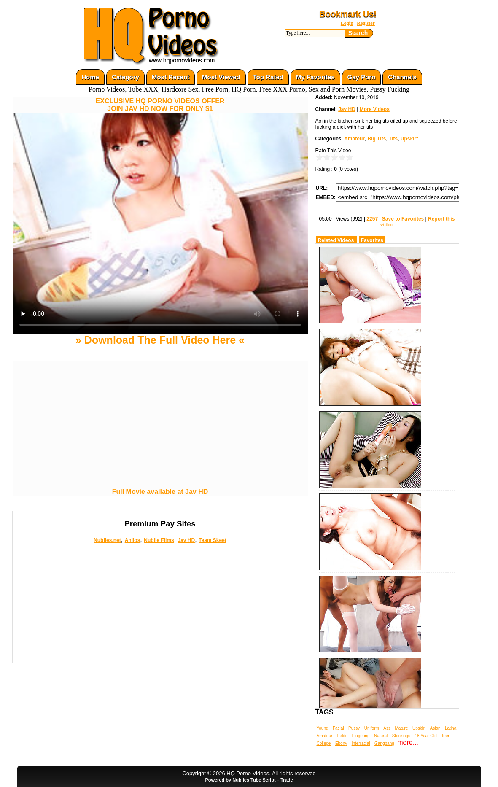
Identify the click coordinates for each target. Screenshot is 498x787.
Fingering (361, 735)
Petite (342, 735)
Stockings (401, 735)
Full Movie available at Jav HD (160, 491)
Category (125, 77)
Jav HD (186, 540)
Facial (338, 728)
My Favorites (315, 77)
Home (90, 77)
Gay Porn (361, 77)
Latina (450, 728)
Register (366, 23)
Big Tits (377, 139)
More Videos (375, 109)
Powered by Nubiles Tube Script (240, 779)
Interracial (361, 743)
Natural (381, 735)
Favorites (372, 240)
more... (407, 742)
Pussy (354, 728)
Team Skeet (212, 540)
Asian (435, 728)
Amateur (354, 139)
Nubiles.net (107, 540)
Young (322, 728)
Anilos (132, 540)
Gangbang (384, 743)
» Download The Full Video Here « (160, 340)
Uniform (371, 728)
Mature (401, 728)
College (324, 743)
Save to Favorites (403, 219)
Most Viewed (221, 77)
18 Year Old (425, 735)
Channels (402, 77)
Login (347, 23)
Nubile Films (159, 540)
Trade (286, 779)
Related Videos (336, 240)
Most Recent (170, 77)
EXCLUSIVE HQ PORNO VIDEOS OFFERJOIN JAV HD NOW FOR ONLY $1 (160, 104)
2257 (372, 219)
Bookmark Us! (348, 14)
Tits (393, 139)
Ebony (341, 743)
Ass (386, 728)
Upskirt (409, 139)
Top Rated (268, 77)
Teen (445, 735)
